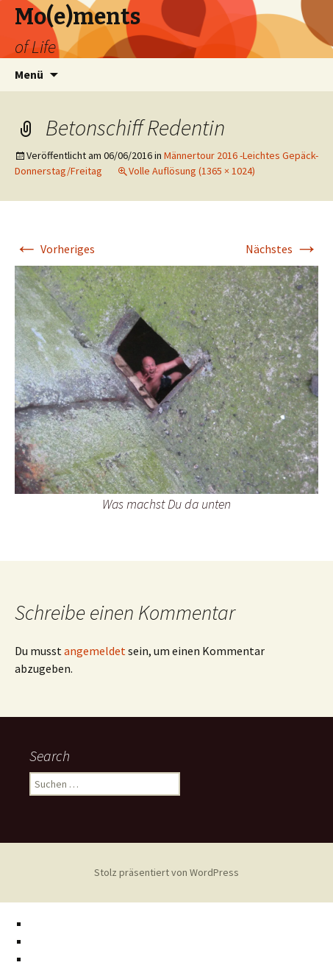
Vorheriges (55, 248)
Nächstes (282, 248)
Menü (29, 74)
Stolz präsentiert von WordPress (166, 872)
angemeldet (95, 650)
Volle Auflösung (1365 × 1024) (192, 170)
